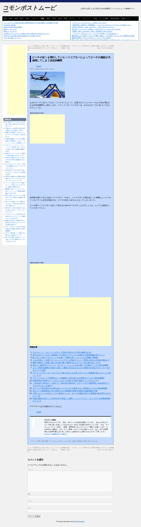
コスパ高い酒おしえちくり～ (13, 38)
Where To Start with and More (13, 27)
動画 (74, 441)
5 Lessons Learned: (10, 25)
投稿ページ (126, 18)
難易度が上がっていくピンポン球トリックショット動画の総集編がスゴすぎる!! (15, 191)
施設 (85, 441)
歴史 (48, 18)
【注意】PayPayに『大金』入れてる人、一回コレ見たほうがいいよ (93, 27)
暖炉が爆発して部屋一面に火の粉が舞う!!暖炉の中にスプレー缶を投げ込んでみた (67, 363)
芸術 (95, 18)
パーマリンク (93, 441)
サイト (29, 508)
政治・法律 (7, 18)
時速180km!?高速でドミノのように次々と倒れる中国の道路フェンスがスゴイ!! (66, 381)
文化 (27, 18)
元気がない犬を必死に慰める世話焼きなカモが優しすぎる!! (22, 36)
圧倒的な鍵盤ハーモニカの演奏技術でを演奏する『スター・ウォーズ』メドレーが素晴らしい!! (15, 141)
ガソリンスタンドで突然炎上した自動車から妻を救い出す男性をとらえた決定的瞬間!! (69, 378)
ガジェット (87, 18)
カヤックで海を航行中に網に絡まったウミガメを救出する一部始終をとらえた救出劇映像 (70, 388)
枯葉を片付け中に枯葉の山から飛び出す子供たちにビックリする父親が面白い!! (15, 222)
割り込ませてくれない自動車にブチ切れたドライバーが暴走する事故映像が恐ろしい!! (69, 355)
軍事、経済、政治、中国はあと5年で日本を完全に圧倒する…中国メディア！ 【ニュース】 (101, 40)
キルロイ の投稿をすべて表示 (56, 434)
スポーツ (34, 18)
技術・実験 (62, 18)
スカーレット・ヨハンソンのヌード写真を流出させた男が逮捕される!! (62, 352)
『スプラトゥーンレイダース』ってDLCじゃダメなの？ (89, 23)
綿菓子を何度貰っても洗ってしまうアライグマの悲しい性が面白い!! (15, 135)
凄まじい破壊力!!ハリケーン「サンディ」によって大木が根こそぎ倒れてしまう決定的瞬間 (70, 365)
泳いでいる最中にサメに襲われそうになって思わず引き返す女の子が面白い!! (15, 204)
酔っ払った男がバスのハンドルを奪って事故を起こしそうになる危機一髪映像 (65, 358)
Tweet (38, 66)
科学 (54, 18)
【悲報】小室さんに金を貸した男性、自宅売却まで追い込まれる (92, 31)
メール (29, 501)
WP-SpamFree (79, 521)
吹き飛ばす (79, 441)
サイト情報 (103, 18)
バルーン (55, 441)
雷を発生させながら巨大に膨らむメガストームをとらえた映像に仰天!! (15, 172)
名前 (28, 494)
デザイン (72, 18)
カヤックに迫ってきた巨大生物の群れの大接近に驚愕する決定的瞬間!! (15, 229)
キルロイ (52, 69)
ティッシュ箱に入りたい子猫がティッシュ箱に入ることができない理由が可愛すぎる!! (15, 185)
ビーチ (60, 441)
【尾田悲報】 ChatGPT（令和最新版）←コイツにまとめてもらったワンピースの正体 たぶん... (101, 25)
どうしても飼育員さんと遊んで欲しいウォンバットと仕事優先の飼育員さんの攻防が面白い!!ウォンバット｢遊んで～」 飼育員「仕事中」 (48, 48)
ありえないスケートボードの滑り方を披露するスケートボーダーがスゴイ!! (15, 166)
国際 (42, 18)
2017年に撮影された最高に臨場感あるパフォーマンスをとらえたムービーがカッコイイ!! (15, 178)
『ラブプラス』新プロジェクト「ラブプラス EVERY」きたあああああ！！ (95, 33)
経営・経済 (19, 18)
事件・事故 (41, 441)
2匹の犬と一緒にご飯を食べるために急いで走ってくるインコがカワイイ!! (15, 210)
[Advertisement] (47, 128)
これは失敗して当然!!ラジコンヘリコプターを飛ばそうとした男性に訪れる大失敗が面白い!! (71, 360)
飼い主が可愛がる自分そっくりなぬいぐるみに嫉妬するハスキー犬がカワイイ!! (15, 239)
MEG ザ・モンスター (10, 29)
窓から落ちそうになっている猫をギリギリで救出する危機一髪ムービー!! (15, 197)
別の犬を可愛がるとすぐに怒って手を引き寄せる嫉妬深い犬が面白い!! (15, 160)
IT (79, 18)
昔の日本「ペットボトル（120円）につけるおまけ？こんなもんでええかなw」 (96, 29)
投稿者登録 (114, 18)
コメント (30, 469)
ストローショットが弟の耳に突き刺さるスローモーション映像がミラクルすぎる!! (15, 216)
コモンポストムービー (29, 10)
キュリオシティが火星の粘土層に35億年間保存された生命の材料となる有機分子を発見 (31, 23)
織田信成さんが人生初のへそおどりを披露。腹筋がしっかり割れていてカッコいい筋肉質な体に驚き (103, 36)
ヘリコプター (68, 441)
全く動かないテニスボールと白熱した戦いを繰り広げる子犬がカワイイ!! (26, 33)
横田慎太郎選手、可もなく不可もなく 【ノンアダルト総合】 (91, 38)
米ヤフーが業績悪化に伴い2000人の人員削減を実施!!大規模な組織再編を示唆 (65, 391)
